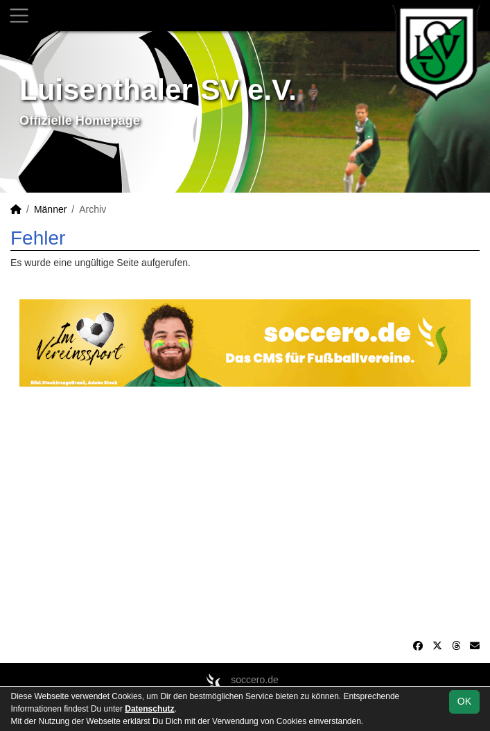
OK (464, 701)
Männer (50, 209)
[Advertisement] (245, 513)
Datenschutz (149, 709)
